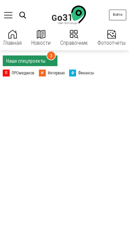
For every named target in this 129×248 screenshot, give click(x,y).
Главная (12, 38)
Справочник (74, 38)
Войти (117, 14)
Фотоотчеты (111, 38)
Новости (41, 38)
